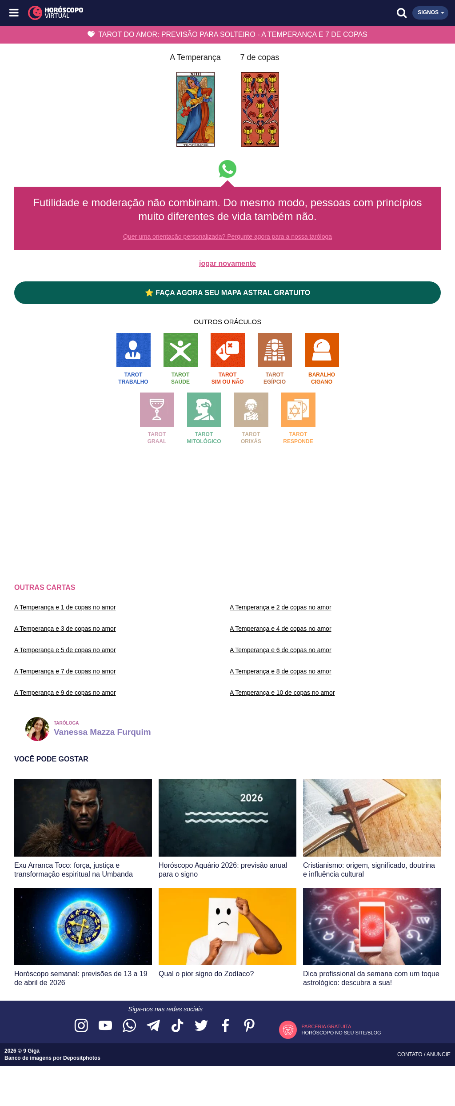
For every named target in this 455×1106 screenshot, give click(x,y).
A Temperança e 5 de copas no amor (65, 649)
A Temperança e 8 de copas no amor (280, 671)
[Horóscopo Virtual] (121, 13)
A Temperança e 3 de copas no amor (65, 628)
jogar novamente (227, 263)
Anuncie (439, 1054)
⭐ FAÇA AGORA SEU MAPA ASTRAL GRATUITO (227, 293)
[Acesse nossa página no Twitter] (201, 1026)
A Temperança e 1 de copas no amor (65, 607)
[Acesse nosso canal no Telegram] (153, 1026)
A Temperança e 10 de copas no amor (282, 692)
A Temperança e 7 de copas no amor (65, 671)
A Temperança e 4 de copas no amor (280, 628)
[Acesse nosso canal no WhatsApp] (129, 1026)
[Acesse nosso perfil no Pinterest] (249, 1026)
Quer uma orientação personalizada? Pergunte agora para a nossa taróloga (227, 236)
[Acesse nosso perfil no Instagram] (81, 1026)
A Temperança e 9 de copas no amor (65, 692)
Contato (410, 1054)
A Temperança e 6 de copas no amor (280, 649)
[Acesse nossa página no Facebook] (225, 1026)
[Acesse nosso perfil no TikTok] (177, 1026)
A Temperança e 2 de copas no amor (280, 607)
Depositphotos (81, 1058)
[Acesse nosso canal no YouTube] (105, 1026)
